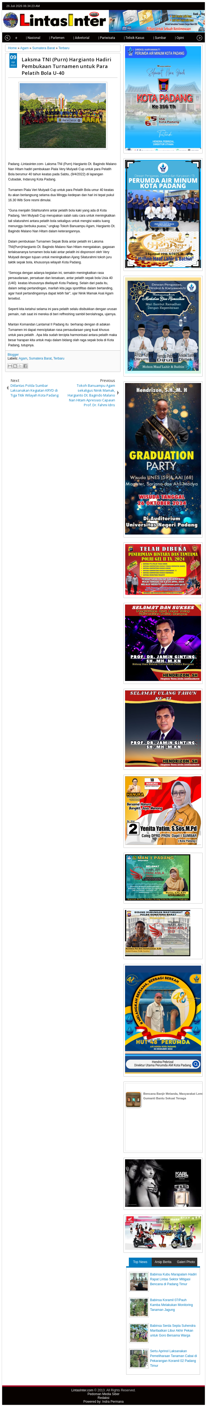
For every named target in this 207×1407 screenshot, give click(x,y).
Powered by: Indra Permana (103, 1401)
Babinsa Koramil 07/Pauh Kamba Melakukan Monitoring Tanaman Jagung (171, 1305)
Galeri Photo (186, 1262)
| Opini (171, 38)
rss (199, 6)
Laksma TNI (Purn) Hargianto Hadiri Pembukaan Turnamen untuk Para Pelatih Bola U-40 (66, 66)
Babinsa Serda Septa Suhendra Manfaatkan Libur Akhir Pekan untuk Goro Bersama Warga (173, 1330)
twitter (178, 6)
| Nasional (25, 38)
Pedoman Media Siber (104, 1394)
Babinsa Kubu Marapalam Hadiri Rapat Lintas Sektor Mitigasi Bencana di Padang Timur (173, 1279)
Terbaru (58, 358)
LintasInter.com (82, 1390)
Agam (23, 358)
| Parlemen (48, 38)
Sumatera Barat (40, 358)
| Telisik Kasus (126, 38)
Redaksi (103, 1398)
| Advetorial (73, 38)
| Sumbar (151, 38)
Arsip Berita (163, 1262)
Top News (140, 1262)
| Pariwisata (98, 38)
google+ (192, 6)
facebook (185, 6)
